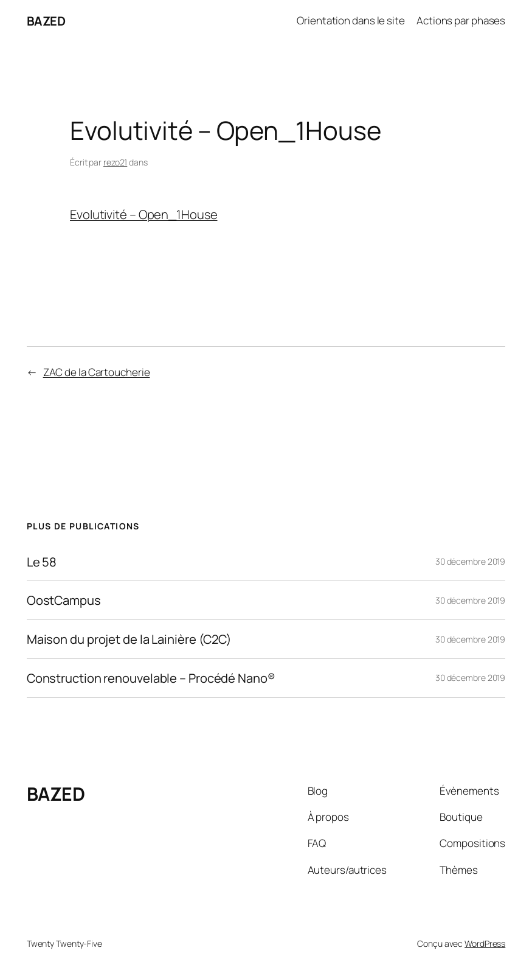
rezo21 (115, 162)
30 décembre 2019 (470, 561)
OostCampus (64, 600)
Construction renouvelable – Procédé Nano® (151, 678)
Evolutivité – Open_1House (144, 214)
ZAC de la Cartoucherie (96, 372)
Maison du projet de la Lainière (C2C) (129, 639)
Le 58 (42, 562)
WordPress (485, 943)
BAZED (46, 20)
